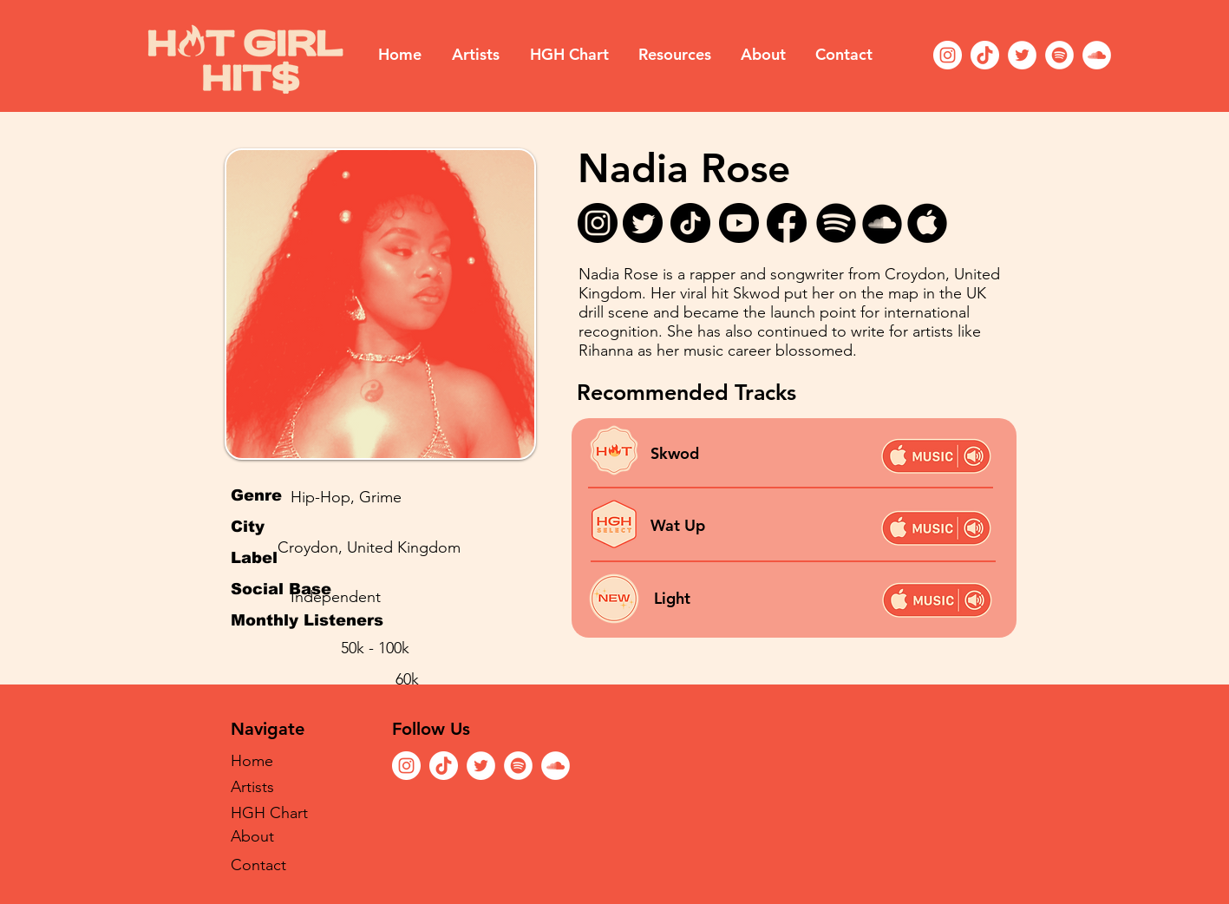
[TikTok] (985, 55)
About (252, 836)
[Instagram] (947, 55)
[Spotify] (1059, 55)
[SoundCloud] (1096, 55)
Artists (252, 786)
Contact (258, 865)
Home (252, 760)
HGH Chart (269, 812)
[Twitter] (1022, 55)
